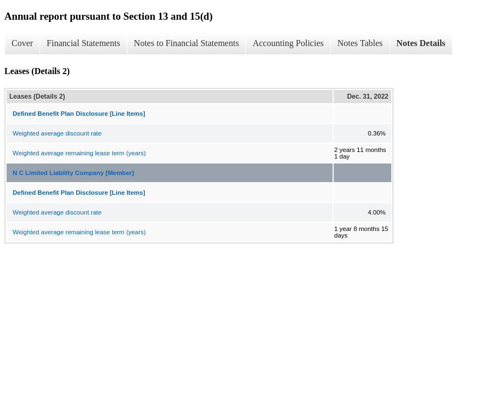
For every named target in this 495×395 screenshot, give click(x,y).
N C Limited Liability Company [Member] (73, 173)
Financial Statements (83, 43)
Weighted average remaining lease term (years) (79, 153)
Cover (22, 43)
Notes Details (420, 43)
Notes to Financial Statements (186, 43)
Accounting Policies (287, 43)
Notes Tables (360, 43)
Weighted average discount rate (57, 133)
